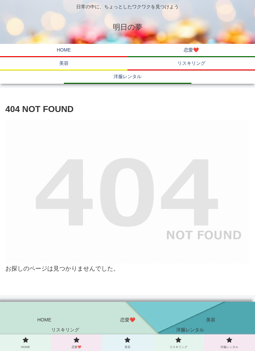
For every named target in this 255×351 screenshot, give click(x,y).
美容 (210, 319)
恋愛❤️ (127, 319)
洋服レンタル (190, 329)
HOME (44, 319)
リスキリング (65, 329)
